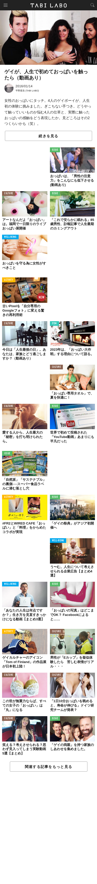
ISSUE (55, 150)
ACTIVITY (8, 280)
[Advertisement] (48, 828)
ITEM (54, 323)
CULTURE (8, 193)
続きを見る (48, 136)
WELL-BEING (10, 237)
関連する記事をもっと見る (48, 767)
